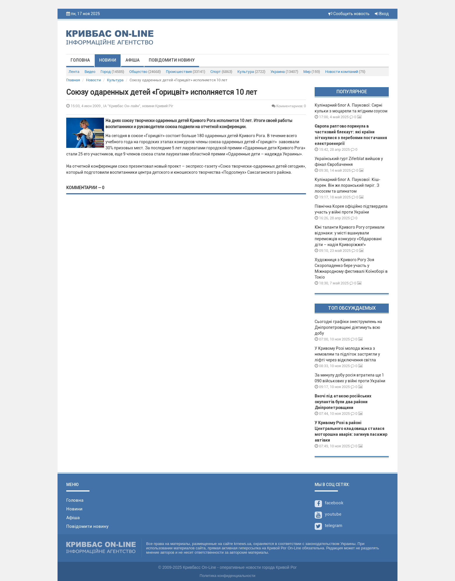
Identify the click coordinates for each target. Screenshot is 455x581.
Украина (284, 71)
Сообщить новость (349, 13)
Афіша (132, 60)
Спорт (221, 71)
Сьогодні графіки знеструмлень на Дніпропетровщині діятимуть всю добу (348, 327)
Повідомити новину (172, 60)
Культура (251, 71)
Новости (93, 80)
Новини (107, 60)
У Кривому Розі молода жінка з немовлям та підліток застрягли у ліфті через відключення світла (347, 354)
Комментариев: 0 (289, 105)
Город (112, 71)
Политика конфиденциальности (227, 575)
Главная (73, 80)
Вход (382, 13)
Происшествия (185, 71)
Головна (80, 60)
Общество (145, 71)
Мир (311, 71)
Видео (90, 71)
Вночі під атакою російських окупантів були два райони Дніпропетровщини (343, 402)
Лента (74, 71)
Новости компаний (345, 71)
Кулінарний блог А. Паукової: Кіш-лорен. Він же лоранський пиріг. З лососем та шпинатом (347, 185)
